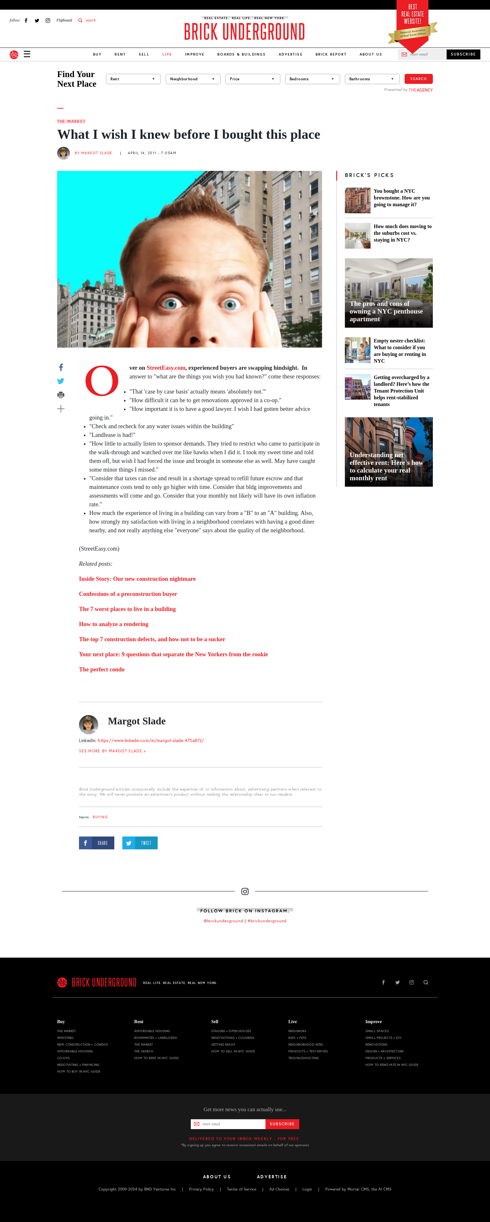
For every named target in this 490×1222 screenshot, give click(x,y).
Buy (97, 54)
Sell (144, 54)
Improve (195, 54)
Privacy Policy (201, 1189)
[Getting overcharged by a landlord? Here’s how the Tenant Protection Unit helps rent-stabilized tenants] (358, 391)
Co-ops (63, 1058)
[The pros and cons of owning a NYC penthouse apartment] (389, 293)
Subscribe (282, 1124)
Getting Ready (223, 1044)
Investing (65, 1038)
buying (100, 817)
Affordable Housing (75, 1051)
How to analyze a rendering (113, 624)
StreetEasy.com (166, 368)
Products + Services (383, 1058)
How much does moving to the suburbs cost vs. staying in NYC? (403, 233)
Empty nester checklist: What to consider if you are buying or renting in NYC (400, 351)
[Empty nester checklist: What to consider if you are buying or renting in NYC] (358, 350)
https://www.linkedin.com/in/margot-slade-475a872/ (151, 740)
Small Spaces (377, 1031)
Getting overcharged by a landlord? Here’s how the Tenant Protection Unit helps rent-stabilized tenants (401, 391)
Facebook (26, 20)
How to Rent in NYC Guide (156, 1058)
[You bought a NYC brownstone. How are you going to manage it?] (358, 200)
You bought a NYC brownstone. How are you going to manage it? (402, 197)
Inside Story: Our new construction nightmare (137, 579)
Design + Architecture (384, 1051)
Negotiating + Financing (78, 1065)
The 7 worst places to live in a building (127, 609)
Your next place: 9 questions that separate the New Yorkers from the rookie (173, 654)
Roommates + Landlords (155, 1038)
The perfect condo (102, 669)
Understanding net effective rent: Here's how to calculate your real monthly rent (387, 466)
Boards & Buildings (241, 54)
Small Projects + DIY (383, 1038)
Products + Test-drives (308, 1051)
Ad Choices (279, 1189)
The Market (71, 121)
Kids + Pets (297, 1038)
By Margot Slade (93, 153)
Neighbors (297, 1031)
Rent (120, 54)
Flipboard (64, 20)
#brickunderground (267, 921)
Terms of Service (241, 1189)
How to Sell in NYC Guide (233, 1051)
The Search (143, 1051)
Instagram (48, 20)
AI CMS (384, 1189)
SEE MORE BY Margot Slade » (112, 751)
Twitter (37, 20)
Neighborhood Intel (306, 1044)
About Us (371, 54)
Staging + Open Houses (231, 1031)
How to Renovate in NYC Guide (391, 1065)
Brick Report (331, 54)
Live (292, 1021)
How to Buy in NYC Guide (78, 1071)
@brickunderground (223, 921)
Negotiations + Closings (232, 1038)
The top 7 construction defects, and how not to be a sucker (152, 639)
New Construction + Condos (82, 1044)
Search (418, 78)
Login (307, 1189)
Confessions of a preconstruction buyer (128, 594)
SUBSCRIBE (463, 54)
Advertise (290, 54)
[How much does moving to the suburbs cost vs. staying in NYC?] (358, 236)
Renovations (376, 1044)
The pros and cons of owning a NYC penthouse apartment (386, 311)
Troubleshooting (303, 1058)
